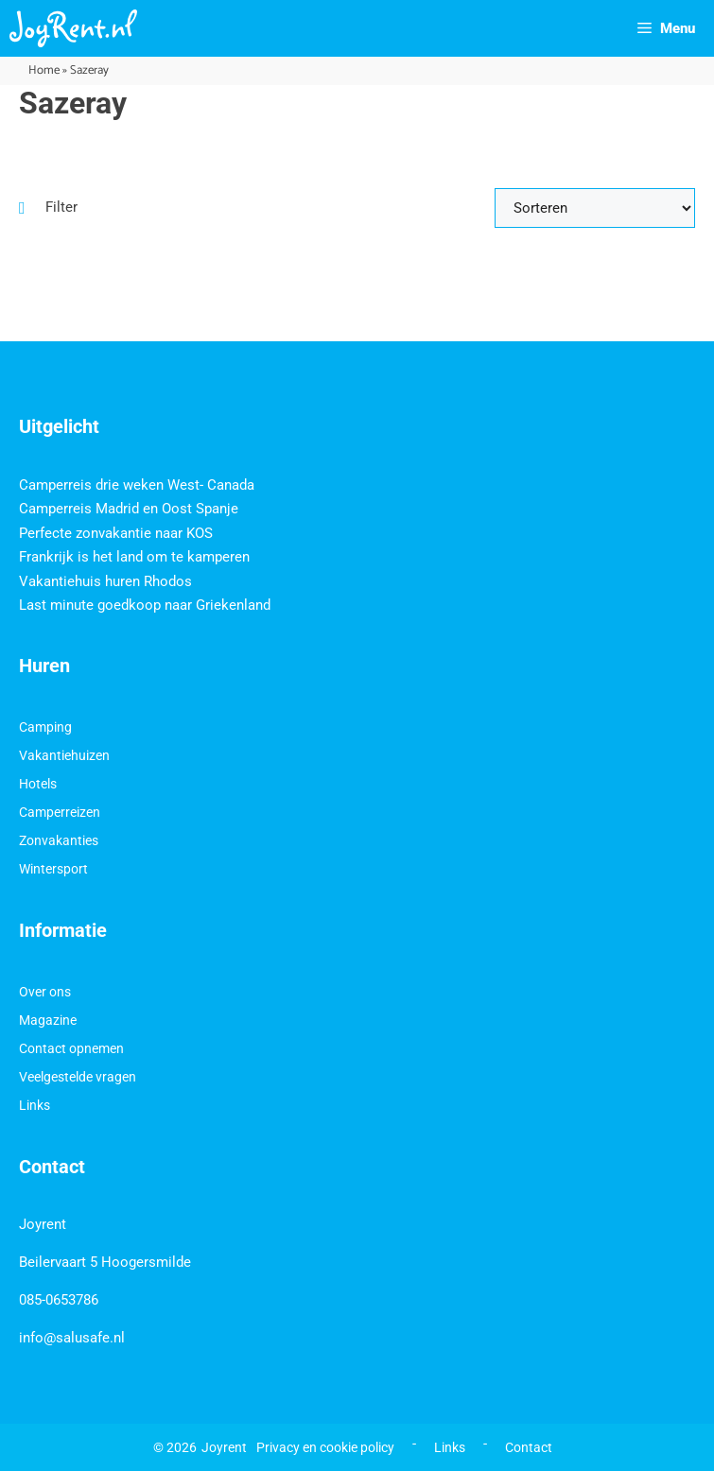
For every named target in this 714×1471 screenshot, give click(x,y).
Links (34, 1105)
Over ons (45, 991)
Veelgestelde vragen (77, 1076)
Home (44, 70)
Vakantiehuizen (64, 755)
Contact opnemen (71, 1048)
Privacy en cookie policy (325, 1447)
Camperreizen (59, 812)
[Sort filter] (595, 208)
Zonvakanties (58, 840)
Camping (45, 727)
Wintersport (53, 868)
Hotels (38, 783)
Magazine (48, 1020)
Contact (528, 1447)
